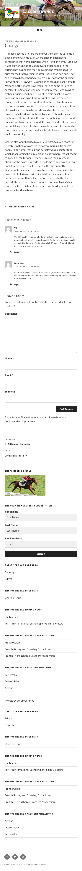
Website (10, 391)
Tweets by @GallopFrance (19, 700)
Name (9, 358)
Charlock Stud (13, 597)
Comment (12, 313)
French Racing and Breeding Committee (27, 649)
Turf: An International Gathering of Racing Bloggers (34, 623)
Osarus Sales (12, 681)
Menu (41, 30)
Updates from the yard (22, 207)
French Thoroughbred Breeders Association (30, 655)
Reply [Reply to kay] (16, 252)
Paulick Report (13, 617)
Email (9, 375)
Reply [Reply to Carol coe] (16, 284)
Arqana (9, 688)
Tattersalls (11, 675)
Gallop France (38, 12)
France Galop (12, 642)
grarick (31, 41)
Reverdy (9, 572)
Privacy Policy (10, 864)
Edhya (8, 578)
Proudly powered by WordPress (32, 864)
